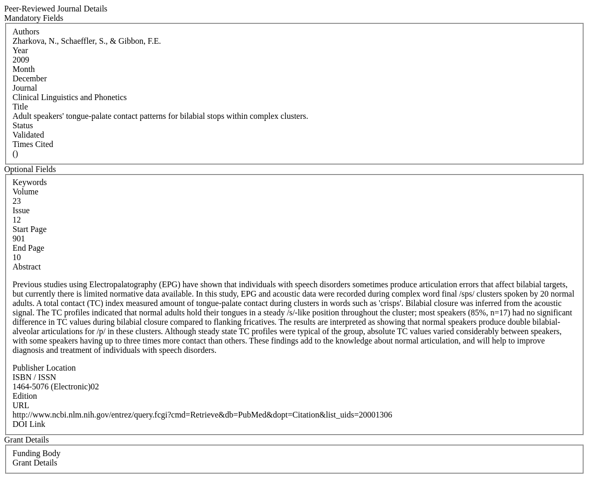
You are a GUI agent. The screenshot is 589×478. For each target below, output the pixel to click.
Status (23, 125)
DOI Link (29, 424)
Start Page (29, 229)
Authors (26, 31)
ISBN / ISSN (34, 377)
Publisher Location (44, 367)
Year (20, 50)
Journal (25, 87)
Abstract (27, 266)
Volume (25, 191)
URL (21, 405)
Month (24, 69)
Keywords (30, 182)
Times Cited (33, 144)
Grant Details (35, 462)
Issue (21, 210)
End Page (28, 247)
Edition (25, 395)
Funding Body (37, 453)
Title (20, 106)
